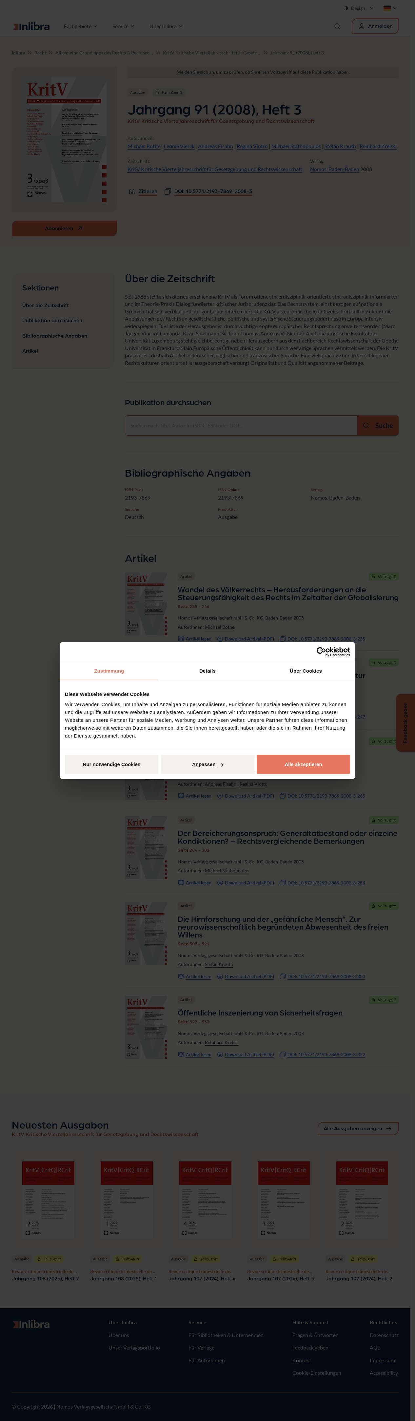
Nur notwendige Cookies (112, 764)
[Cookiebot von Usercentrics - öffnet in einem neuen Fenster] (321, 652)
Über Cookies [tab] (306, 670)
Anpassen (208, 764)
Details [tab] (207, 670)
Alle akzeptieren (303, 764)
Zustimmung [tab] (109, 670)
